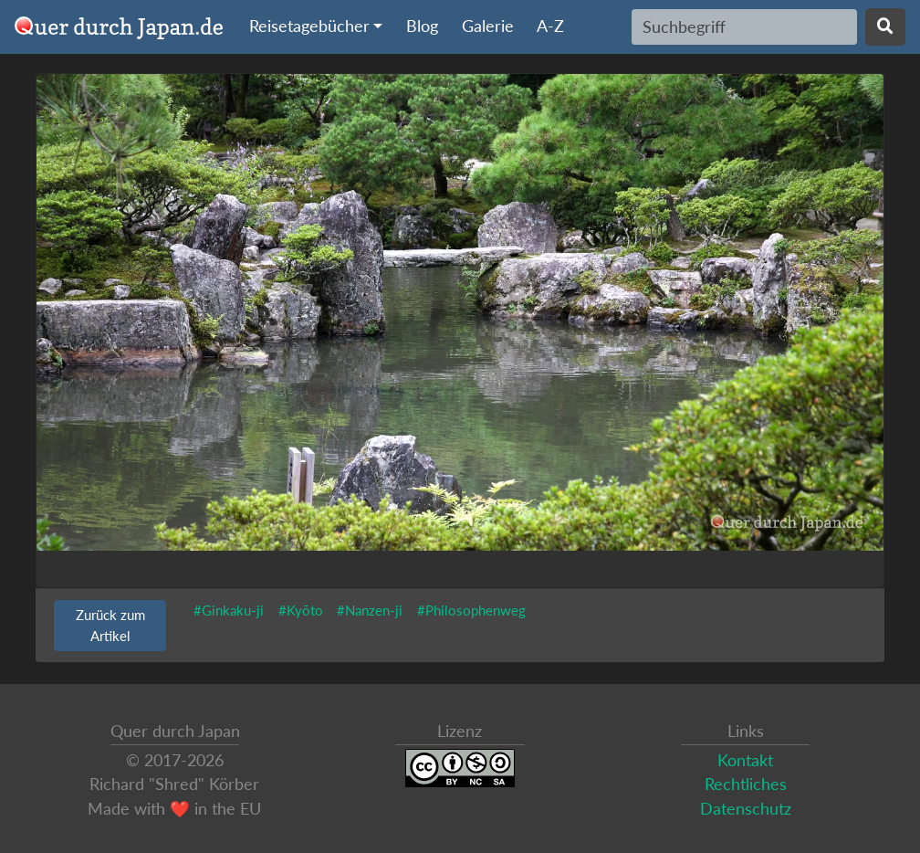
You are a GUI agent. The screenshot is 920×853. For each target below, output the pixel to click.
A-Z (550, 26)
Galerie (488, 26)
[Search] (744, 26)
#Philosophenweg (471, 610)
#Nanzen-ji (369, 610)
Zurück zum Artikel (110, 625)
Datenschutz (745, 808)
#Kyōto (300, 610)
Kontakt (745, 760)
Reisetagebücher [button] (309, 26)
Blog (422, 26)
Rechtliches (746, 784)
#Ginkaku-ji (228, 610)
